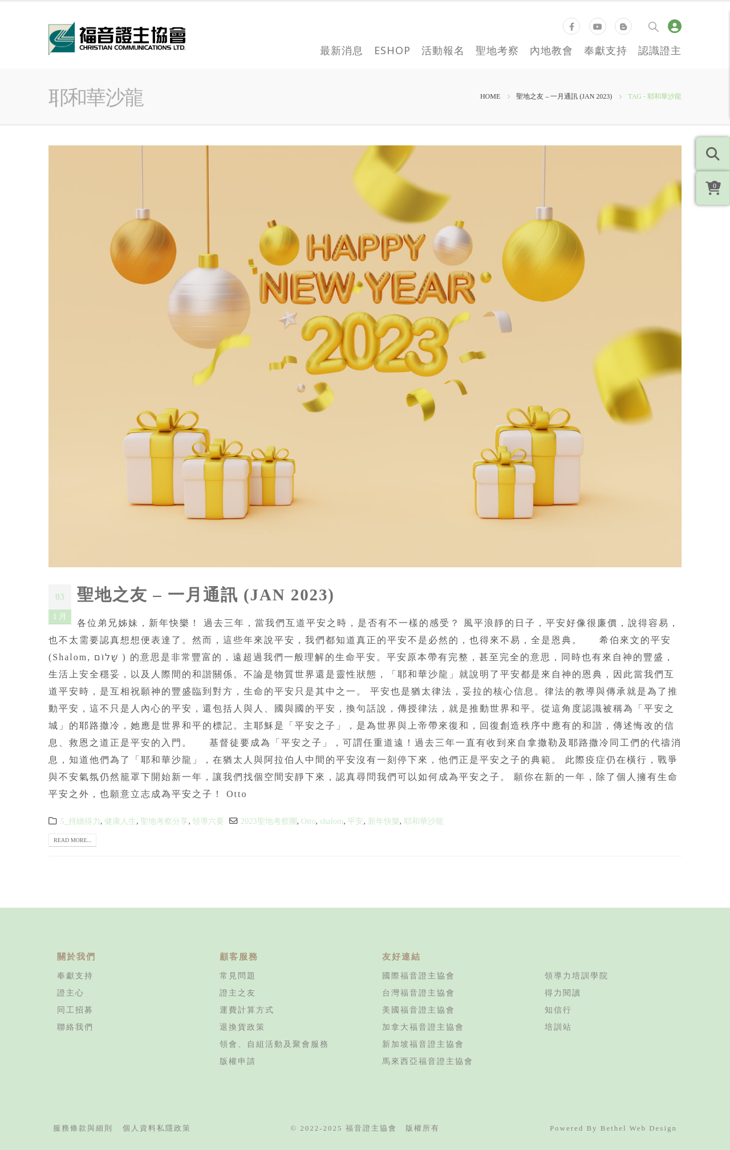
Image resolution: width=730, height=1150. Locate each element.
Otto (308, 821)
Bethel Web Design (639, 1128)
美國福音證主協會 (418, 1009)
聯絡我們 (75, 1026)
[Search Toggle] (653, 26)
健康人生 (120, 821)
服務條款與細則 (83, 1128)
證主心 (70, 992)
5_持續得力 (80, 821)
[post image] (365, 356)
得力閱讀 (563, 992)
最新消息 (341, 50)
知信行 (558, 1009)
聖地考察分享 (164, 821)
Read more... (72, 840)
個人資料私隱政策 (157, 1128)
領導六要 (208, 821)
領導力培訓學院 (577, 975)
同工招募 (75, 1009)
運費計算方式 (247, 1009)
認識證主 (660, 50)
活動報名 (443, 50)
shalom (332, 821)
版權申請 (238, 1061)
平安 (355, 821)
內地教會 (551, 50)
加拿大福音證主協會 (423, 1026)
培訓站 (558, 1026)
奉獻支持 (605, 50)
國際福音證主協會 (418, 975)
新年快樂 (384, 821)
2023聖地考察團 (269, 821)
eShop (392, 50)
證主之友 (238, 992)
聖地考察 (497, 50)
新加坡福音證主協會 (423, 1044)
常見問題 (238, 975)
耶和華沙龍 (424, 821)
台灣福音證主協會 (418, 992)
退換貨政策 (242, 1026)
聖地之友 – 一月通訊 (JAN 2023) (206, 595)
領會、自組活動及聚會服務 (274, 1044)
